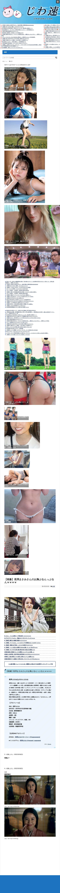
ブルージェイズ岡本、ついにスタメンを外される (17, 288)
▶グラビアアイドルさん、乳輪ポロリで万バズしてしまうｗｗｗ (19, 638)
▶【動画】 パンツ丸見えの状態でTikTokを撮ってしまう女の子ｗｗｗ (20, 647)
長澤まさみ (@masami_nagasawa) (30, 740)
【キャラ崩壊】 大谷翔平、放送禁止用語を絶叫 (17, 293)
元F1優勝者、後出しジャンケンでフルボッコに (12, 47)
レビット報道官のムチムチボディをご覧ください (17, 322)
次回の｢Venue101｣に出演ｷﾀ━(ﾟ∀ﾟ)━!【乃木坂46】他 (18, 299)
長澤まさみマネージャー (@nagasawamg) (27, 737)
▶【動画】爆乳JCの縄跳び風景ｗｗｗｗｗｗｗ (15, 640)
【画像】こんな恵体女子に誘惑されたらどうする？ (17, 302)
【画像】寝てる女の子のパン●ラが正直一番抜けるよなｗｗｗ (15, 38)
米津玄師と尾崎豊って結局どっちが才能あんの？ (12, 32)
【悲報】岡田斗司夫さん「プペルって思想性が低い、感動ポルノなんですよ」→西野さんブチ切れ (27, 320)
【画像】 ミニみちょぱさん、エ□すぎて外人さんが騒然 (18, 287)
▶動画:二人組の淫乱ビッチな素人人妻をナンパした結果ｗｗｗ (19, 656)
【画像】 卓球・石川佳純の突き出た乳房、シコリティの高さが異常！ (21, 292)
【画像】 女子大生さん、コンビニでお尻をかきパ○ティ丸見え (19, 296)
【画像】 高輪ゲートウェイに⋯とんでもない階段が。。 (18, 295)
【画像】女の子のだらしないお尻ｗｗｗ (15, 298)
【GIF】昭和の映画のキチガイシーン (10, 31)
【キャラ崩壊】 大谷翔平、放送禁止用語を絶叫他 (17, 290)
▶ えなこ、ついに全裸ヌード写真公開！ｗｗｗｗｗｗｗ (17, 636)
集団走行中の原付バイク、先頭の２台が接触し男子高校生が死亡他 (21, 310)
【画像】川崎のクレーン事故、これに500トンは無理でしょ (15, 40)
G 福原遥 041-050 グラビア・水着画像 (14, 328)
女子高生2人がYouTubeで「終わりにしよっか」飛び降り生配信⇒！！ (17, 28)
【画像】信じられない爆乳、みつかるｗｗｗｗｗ (12, 26)
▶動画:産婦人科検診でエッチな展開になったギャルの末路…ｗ (19, 652)
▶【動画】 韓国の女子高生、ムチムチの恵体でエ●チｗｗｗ (18, 645)
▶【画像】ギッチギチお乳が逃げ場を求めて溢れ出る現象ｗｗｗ (19, 649)
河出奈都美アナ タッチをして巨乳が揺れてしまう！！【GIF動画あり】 (18, 29)
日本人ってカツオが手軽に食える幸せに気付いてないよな (19, 327)
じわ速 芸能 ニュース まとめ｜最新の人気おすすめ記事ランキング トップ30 (30, 664)
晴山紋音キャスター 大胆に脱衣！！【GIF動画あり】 (14, 41)
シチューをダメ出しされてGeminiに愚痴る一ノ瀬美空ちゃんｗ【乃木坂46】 (18, 37)
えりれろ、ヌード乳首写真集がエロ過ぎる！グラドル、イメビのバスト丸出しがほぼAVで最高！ (27, 333)
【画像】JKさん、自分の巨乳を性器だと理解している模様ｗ (19, 304)
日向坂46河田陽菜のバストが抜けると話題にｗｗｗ (17, 307)
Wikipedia (49, 744)
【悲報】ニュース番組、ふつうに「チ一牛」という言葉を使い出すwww (22, 330)
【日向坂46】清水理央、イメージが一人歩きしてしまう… (14, 43)
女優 (53, 586)
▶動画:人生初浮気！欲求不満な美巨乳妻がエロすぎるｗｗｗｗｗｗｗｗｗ (21, 654)
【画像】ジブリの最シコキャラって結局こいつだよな (18, 334)
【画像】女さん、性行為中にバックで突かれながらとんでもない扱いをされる (23, 317)
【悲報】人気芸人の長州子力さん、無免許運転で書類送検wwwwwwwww (18, 25)
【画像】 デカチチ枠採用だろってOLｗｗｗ (15, 305)
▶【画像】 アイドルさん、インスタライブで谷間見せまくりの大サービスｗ (22, 642)
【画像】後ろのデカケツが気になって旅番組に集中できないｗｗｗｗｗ (21, 316)
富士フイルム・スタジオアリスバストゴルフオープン (18, 331)
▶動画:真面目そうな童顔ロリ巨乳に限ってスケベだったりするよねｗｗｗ (21, 659)
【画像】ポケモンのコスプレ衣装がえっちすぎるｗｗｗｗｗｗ (20, 301)
